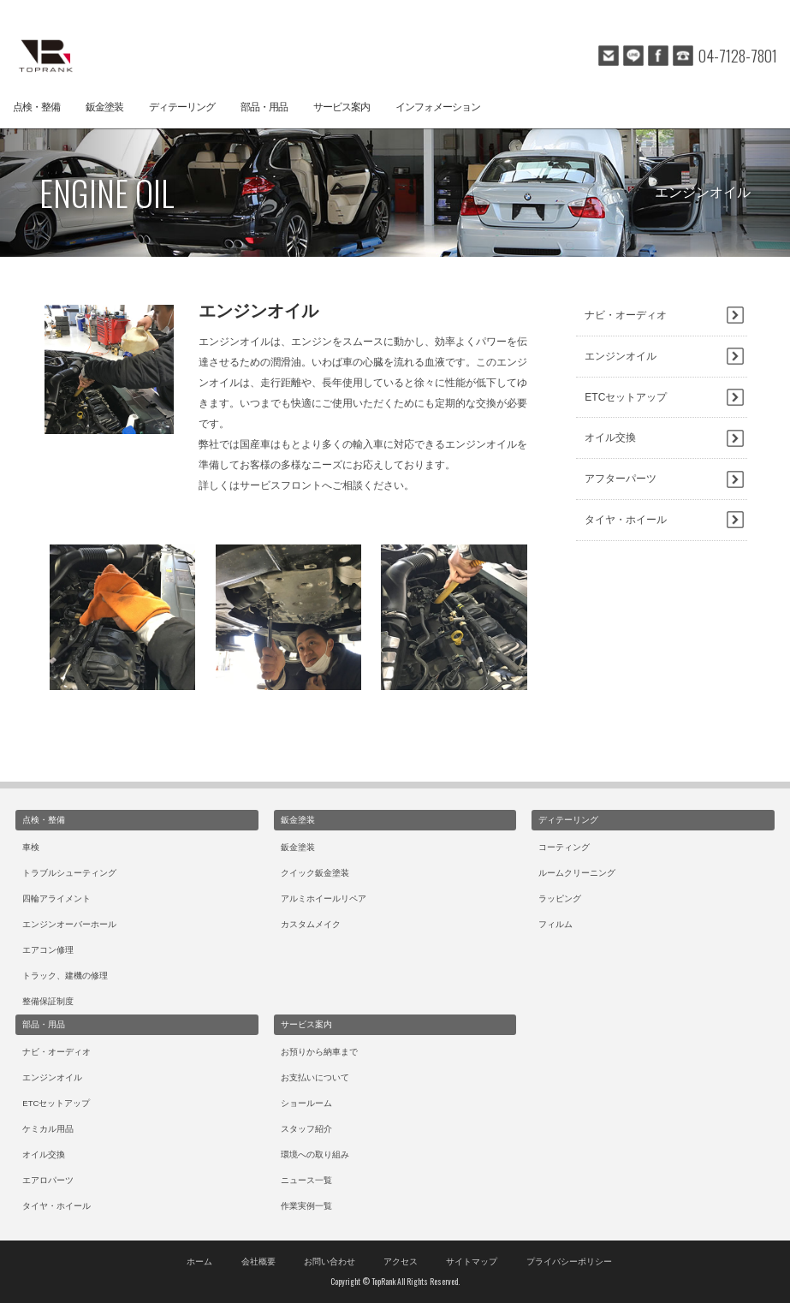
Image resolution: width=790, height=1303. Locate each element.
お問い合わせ (329, 1261)
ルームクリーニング (576, 873)
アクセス (400, 1261)
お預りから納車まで (319, 1051)
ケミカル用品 (48, 1128)
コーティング (564, 847)
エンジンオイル (620, 356)
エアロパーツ (48, 1180)
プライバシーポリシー (569, 1261)
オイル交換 (610, 437)
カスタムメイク (311, 924)
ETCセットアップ (626, 397)
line (633, 55)
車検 (30, 847)
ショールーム (306, 1103)
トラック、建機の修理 (65, 975)
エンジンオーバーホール (69, 924)
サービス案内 (341, 107)
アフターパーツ (620, 479)
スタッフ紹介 (306, 1128)
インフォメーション (437, 107)
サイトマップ (471, 1261)
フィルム (555, 924)
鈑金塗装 (104, 107)
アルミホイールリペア (323, 898)
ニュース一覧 (306, 1180)
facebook (658, 55)
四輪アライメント (56, 898)
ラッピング (559, 898)
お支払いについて (315, 1077)
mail (608, 55)
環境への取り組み (315, 1154)
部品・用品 (264, 107)
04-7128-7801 (737, 55)
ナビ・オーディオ (626, 315)
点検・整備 (36, 107)
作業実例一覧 (306, 1206)
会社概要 (258, 1261)
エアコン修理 (48, 950)
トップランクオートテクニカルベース (43, 56)
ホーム (199, 1261)
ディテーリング (182, 107)
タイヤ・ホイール (626, 520)
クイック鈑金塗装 (315, 873)
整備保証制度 (48, 1001)
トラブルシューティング (69, 873)
